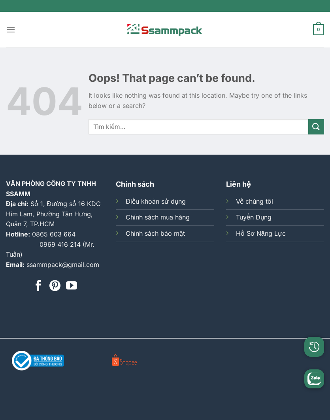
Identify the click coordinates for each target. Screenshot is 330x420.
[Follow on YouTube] (71, 286)
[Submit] (316, 126)
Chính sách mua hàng (158, 217)
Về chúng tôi (254, 201)
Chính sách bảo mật (155, 233)
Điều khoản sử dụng (156, 201)
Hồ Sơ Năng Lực (261, 233)
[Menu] (10, 29)
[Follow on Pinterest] (54, 286)
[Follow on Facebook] (38, 286)
